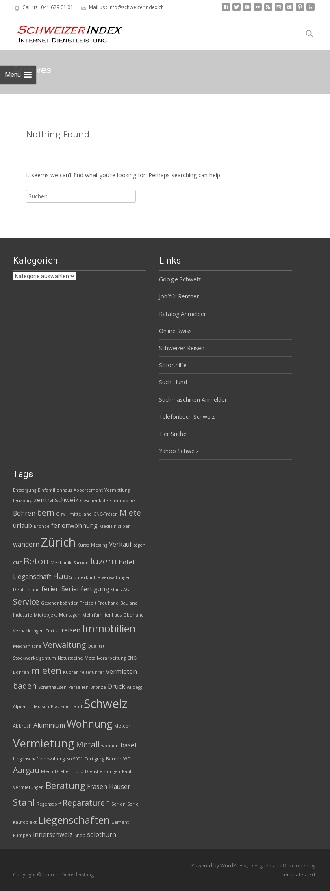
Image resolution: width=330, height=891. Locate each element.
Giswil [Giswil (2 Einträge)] (62, 514)
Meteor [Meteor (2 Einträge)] (122, 726)
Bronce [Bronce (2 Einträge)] (42, 526)
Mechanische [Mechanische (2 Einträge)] (27, 646)
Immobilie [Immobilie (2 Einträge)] (124, 500)
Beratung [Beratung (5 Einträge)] (65, 785)
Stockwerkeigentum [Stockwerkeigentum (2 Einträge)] (34, 658)
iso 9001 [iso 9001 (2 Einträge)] (74, 759)
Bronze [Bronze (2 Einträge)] (98, 687)
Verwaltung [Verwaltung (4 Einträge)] (64, 644)
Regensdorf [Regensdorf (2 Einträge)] (49, 804)
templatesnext (298, 874)
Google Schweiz (180, 279)
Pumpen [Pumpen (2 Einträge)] (22, 835)
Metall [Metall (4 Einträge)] (88, 744)
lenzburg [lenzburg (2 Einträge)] (22, 500)
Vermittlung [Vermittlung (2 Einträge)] (117, 490)
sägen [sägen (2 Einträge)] (139, 545)
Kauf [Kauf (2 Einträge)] (127, 771)
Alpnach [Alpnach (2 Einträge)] (21, 706)
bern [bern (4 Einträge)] (45, 512)
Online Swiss (175, 331)
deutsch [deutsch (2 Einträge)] (40, 706)
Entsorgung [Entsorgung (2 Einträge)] (24, 490)
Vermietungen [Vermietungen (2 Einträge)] (28, 787)
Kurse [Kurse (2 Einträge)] (83, 545)
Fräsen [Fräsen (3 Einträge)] (97, 786)
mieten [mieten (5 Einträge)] (46, 670)
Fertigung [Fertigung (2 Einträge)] (94, 759)
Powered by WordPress (219, 865)
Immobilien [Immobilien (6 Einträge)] (108, 628)
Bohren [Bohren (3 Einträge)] (24, 513)
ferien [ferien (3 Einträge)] (50, 589)
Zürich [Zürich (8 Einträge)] (58, 542)
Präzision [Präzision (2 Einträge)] (60, 706)
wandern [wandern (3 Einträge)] (26, 544)
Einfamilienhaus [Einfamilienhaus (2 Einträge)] (55, 490)
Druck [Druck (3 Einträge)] (116, 686)
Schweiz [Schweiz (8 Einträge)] (105, 703)
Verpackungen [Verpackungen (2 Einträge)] (28, 631)
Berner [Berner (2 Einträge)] (114, 759)
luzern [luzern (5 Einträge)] (103, 561)
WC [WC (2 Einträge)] (126, 759)
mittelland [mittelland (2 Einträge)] (80, 514)
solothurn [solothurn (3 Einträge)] (101, 834)
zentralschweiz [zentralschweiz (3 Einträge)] (56, 500)
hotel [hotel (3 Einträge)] (126, 562)
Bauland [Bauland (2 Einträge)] (129, 603)
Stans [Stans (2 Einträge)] (116, 590)
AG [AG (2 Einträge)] (126, 590)
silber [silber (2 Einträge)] (124, 526)
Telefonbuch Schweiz (187, 416)
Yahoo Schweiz (179, 451)
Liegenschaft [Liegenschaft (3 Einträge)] (32, 577)
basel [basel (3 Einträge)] (128, 745)
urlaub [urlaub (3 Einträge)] (22, 525)
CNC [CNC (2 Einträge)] (17, 563)
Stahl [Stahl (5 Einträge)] (24, 802)
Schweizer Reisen (181, 348)
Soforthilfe (173, 365)
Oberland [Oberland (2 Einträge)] (133, 615)
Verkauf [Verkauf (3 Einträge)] (120, 544)
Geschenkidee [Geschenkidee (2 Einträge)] (95, 500)
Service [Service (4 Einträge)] (26, 601)
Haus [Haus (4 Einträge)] (62, 576)
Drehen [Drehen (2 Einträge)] (63, 771)
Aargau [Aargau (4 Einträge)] (26, 770)
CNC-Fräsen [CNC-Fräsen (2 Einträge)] (105, 514)
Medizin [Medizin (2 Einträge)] (108, 526)
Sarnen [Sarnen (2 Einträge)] (81, 563)
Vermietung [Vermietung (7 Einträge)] (43, 743)
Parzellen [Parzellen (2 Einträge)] (78, 687)
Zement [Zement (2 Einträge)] (120, 822)
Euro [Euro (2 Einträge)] (78, 771)
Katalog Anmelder (182, 314)
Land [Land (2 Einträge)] (77, 706)
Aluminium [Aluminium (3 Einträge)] (49, 725)
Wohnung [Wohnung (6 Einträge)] (90, 723)
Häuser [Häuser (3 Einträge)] (119, 786)
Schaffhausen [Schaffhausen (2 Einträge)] (52, 687)
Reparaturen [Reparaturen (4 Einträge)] (86, 802)
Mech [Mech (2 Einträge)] (47, 771)
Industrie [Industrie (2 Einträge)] (22, 615)
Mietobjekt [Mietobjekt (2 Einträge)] (45, 615)
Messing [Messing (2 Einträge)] (99, 545)
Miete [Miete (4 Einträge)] (130, 512)
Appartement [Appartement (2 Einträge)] (88, 490)
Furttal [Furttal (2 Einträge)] (53, 631)
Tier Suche (173, 434)
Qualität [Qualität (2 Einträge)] (95, 646)
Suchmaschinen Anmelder (193, 399)
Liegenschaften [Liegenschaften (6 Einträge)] (74, 820)
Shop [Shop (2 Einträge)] (79, 835)
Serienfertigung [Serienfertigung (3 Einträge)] (85, 589)
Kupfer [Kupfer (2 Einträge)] (70, 672)
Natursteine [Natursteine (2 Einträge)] (70, 658)
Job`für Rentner (179, 296)
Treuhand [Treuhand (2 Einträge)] (108, 603)
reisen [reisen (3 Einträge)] (70, 630)
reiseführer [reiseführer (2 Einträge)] (92, 672)
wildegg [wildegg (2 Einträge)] (134, 687)
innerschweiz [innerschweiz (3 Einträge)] (53, 834)
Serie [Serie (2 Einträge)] (133, 804)
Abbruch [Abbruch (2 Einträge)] (22, 726)
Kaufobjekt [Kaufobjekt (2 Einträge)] (25, 822)
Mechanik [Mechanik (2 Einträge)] (61, 563)
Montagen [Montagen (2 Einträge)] (69, 615)
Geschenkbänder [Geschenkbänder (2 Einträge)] (59, 603)
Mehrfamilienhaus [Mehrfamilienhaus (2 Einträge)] (102, 615)
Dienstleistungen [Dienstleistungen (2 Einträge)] (102, 771)
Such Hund (173, 382)
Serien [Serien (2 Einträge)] (118, 804)
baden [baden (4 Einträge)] (25, 685)
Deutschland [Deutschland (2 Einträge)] (26, 590)
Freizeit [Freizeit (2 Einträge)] (88, 603)
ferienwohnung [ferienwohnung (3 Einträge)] (74, 525)
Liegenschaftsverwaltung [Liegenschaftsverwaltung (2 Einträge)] (39, 759)
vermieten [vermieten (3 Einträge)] (121, 671)
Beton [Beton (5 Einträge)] (36, 561)
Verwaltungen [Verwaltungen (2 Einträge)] (116, 577)
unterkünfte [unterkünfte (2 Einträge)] (87, 577)
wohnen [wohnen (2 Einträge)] (110, 746)
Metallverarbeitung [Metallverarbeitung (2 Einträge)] (105, 658)
